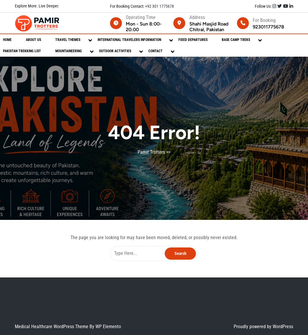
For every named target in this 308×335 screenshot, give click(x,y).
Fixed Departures (193, 40)
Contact (155, 51)
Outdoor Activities (115, 51)
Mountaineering (68, 51)
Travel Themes (67, 40)
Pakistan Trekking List (22, 51)
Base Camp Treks (236, 40)
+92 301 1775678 (159, 6)
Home (7, 40)
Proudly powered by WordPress (263, 326)
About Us (33, 40)
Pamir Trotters (151, 152)
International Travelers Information (129, 40)
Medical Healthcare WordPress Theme (52, 326)
